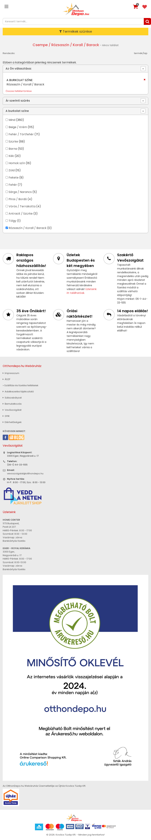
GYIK (6, 416)
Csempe (40, 44)
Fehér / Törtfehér (21, 134)
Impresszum (11, 373)
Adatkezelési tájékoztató (18, 391)
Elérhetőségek (12, 422)
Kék (11, 156)
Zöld (12, 170)
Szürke (13, 141)
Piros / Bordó (18, 199)
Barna (13, 149)
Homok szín (17, 163)
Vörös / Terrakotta (22, 206)
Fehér (13, 185)
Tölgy (12, 221)
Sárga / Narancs (20, 192)
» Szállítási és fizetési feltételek (20, 385)
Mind (12, 120)
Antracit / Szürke (21, 213)
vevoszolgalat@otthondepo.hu (25, 473)
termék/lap (140, 53)
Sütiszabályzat (12, 397)
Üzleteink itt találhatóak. (82, 291)
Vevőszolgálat (12, 410)
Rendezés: (9, 53)
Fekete (14, 177)
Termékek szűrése (75, 31)
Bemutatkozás (12, 403)
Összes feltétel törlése (19, 91)
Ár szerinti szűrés (18, 101)
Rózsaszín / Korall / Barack (27, 228)
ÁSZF (6, 379)
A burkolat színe (17, 111)
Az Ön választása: (19, 68)
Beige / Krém (18, 127)
